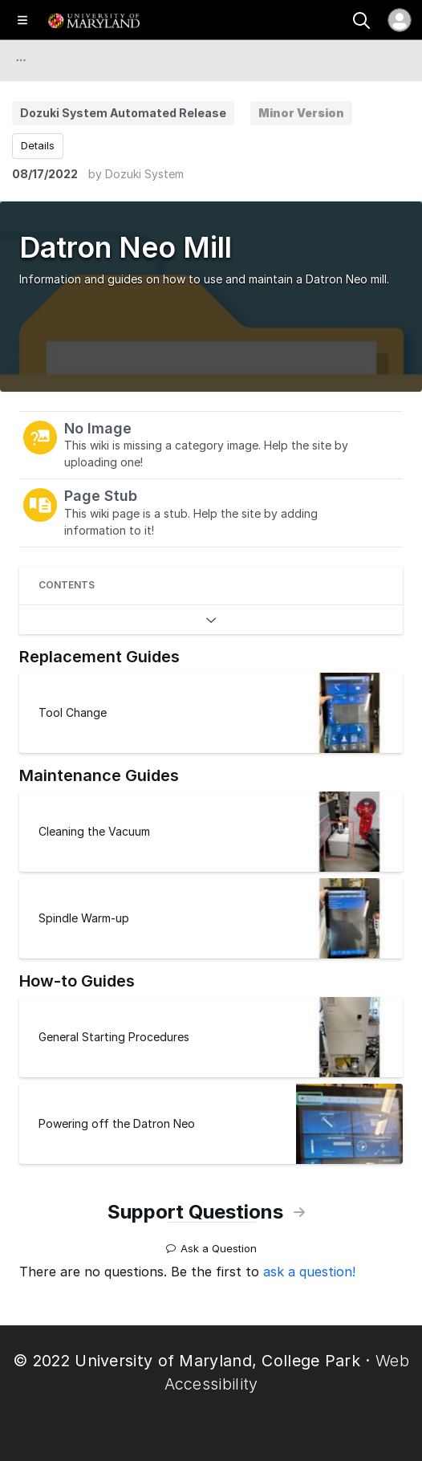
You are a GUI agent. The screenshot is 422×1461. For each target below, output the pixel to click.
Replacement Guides (99, 656)
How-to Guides (77, 981)
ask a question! (309, 1272)
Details (38, 145)
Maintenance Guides (99, 775)
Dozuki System (144, 174)
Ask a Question (211, 1242)
